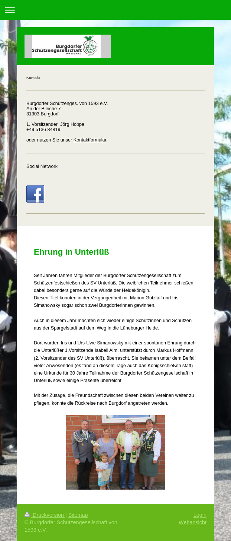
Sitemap (78, 515)
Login (199, 515)
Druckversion (45, 515)
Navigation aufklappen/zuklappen (115, 10)
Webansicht (192, 522)
